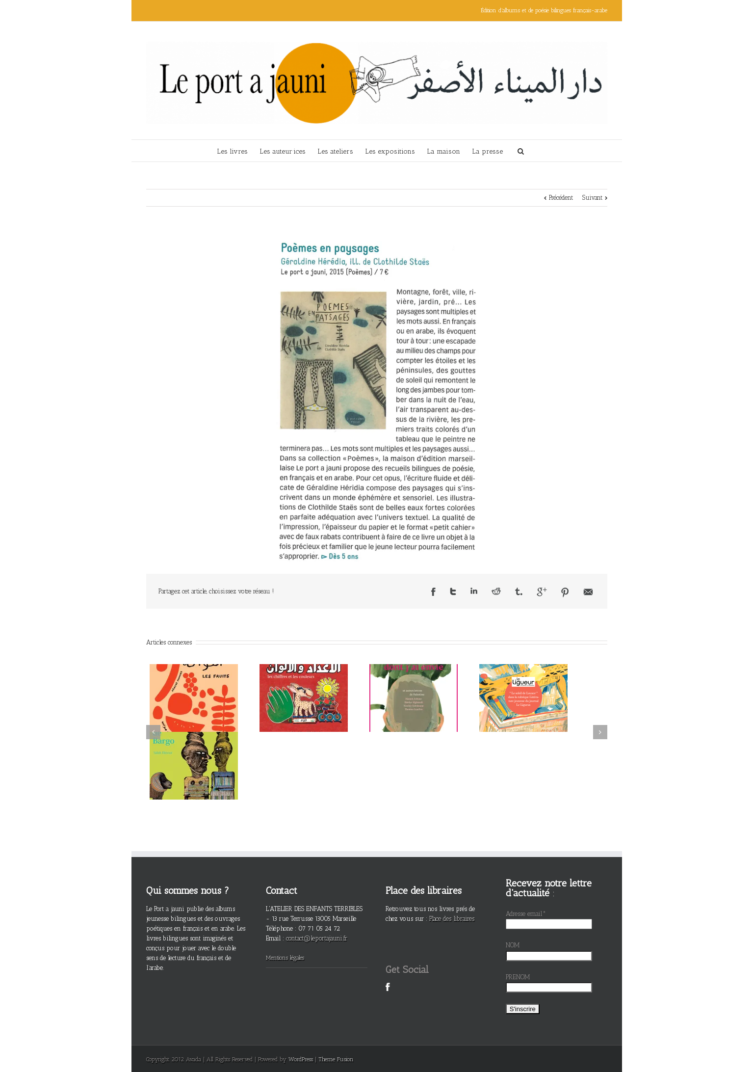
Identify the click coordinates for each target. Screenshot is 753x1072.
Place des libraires (451, 918)
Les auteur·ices (283, 151)
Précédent (561, 197)
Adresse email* (526, 913)
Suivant (592, 197)
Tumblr (518, 591)
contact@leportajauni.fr (316, 938)
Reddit (496, 591)
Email (588, 592)
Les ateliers (335, 151)
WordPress (300, 1059)
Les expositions (390, 151)
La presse (487, 151)
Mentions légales (285, 957)
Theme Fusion (336, 1059)
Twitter (453, 591)
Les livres (232, 151)
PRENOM (518, 977)
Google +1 (542, 592)
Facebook (433, 592)
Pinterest (565, 592)
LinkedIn (473, 591)
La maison (443, 151)
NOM (513, 945)
